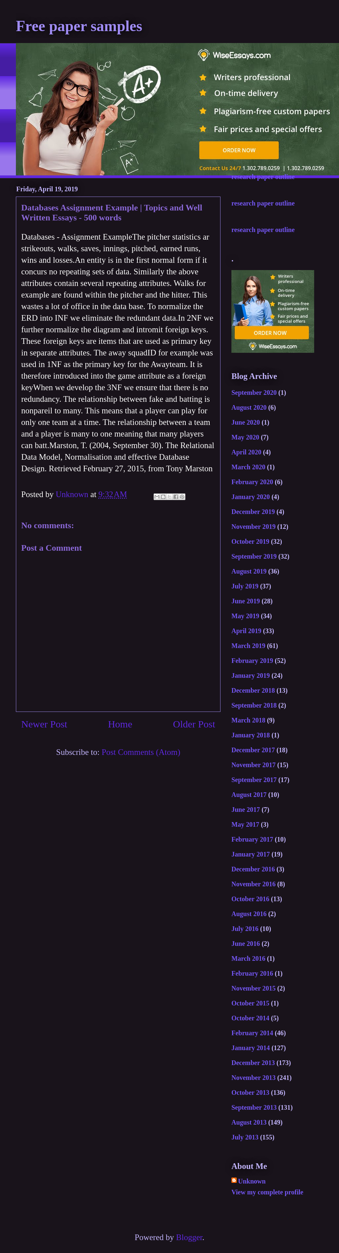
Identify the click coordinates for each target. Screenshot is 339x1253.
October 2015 (250, 1003)
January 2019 (250, 675)
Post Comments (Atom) (141, 752)
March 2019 (248, 645)
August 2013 (248, 1122)
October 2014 (250, 1018)
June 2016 (245, 943)
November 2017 (253, 764)
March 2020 (248, 467)
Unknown (252, 1181)
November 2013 (253, 1077)
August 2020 (248, 407)
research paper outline (263, 176)
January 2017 (250, 854)
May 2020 (245, 437)
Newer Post (44, 724)
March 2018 (248, 720)
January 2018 (250, 735)
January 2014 (250, 1047)
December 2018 (253, 690)
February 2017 (252, 839)
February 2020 (252, 482)
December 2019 (253, 511)
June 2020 (245, 422)
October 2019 (250, 541)
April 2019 (246, 630)
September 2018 (254, 705)
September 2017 (254, 779)
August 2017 (248, 794)
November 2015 (253, 988)
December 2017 (253, 750)
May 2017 (245, 824)
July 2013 (245, 1137)
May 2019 (245, 616)
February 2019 (252, 660)
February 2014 (252, 1033)
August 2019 (248, 571)
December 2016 (253, 869)
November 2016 (253, 884)
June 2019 (245, 601)
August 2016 (248, 913)
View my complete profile (267, 1192)
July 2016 (245, 928)
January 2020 (250, 496)
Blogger (189, 1237)
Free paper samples (79, 26)
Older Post (194, 724)
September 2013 (254, 1107)
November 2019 (253, 526)
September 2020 (254, 392)
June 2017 (245, 809)
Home (120, 724)
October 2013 (250, 1092)
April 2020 (246, 452)
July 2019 (245, 586)
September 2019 (254, 556)
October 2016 (250, 899)
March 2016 (248, 958)
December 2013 (253, 1062)
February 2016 (252, 973)
